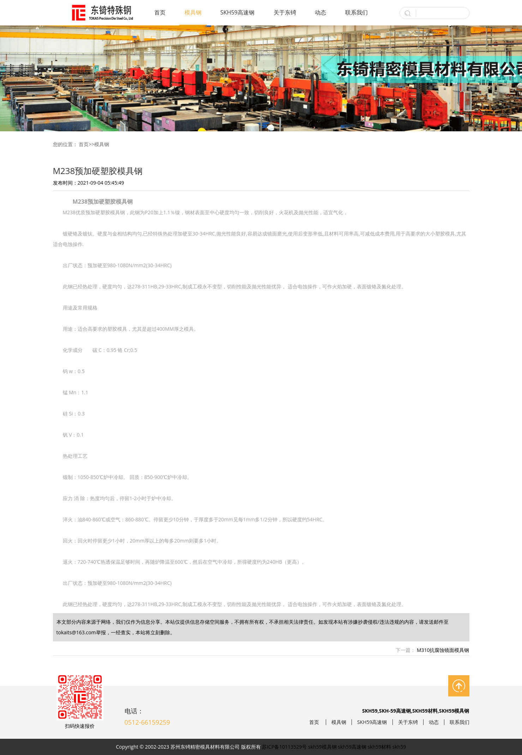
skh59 (399, 746)
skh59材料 (379, 746)
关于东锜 (285, 12)
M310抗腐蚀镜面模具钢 (442, 650)
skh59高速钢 (352, 746)
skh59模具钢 (322, 746)
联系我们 (356, 12)
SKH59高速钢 (237, 12)
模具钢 (193, 12)
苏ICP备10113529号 (284, 746)
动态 (320, 12)
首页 (160, 12)
